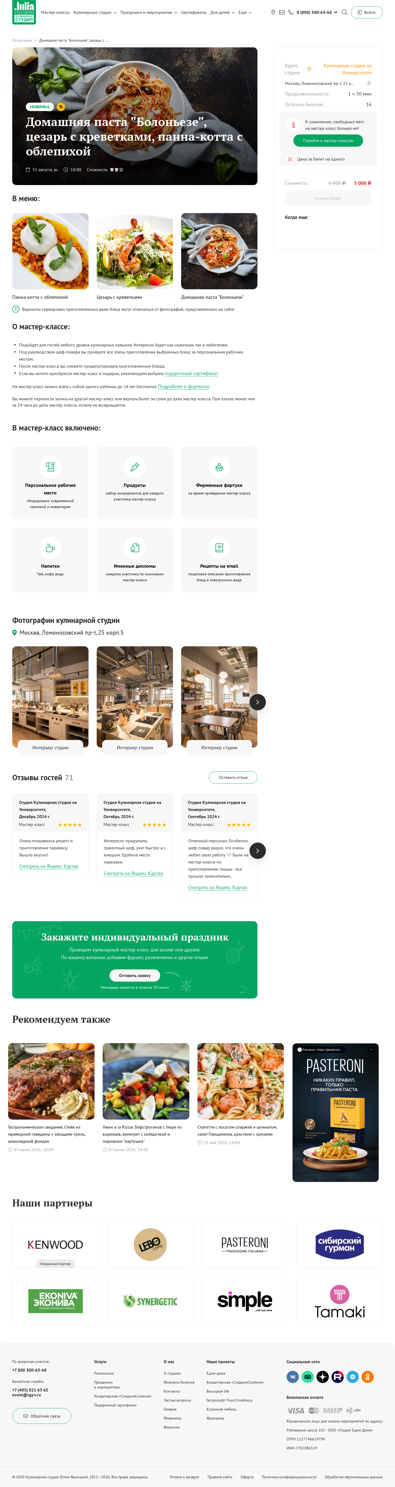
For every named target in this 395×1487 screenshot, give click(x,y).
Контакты (172, 1391)
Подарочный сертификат (115, 1405)
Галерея (170, 1409)
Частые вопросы (177, 1400)
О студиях (172, 1373)
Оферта (247, 1476)
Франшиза (215, 1418)
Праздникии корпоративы (107, 1385)
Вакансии (172, 1427)
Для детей (220, 12)
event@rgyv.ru (26, 1394)
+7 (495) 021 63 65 (30, 1390)
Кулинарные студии (92, 12)
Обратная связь (41, 1416)
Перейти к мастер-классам (328, 140)
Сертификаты (193, 12)
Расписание (22, 40)
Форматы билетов (179, 1382)
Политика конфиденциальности (289, 1476)
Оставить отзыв (233, 777)
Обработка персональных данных (354, 1476)
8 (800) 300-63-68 (314, 12)
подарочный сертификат (191, 373)
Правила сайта (220, 1476)
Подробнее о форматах (183, 386)
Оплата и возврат (184, 1476)
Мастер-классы (55, 12)
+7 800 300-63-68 (29, 1370)
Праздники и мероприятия (146, 12)
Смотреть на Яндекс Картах (48, 866)
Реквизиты (172, 1418)
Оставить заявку (135, 975)
